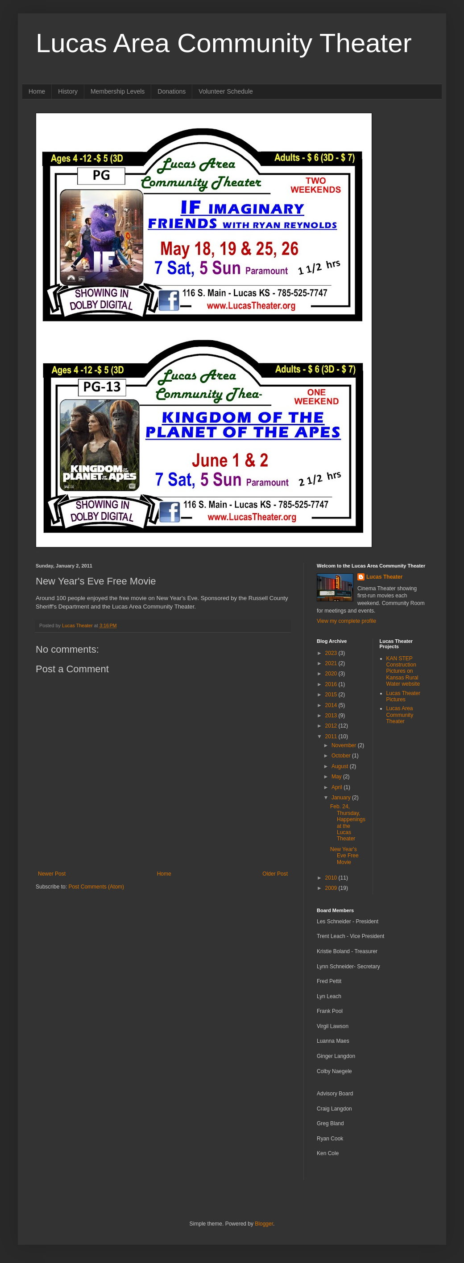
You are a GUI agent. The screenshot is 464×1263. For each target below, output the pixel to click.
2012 (332, 726)
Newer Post (52, 874)
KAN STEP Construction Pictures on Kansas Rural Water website (403, 671)
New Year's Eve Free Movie (344, 855)
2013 (332, 715)
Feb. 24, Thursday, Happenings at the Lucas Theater (347, 822)
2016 (332, 684)
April (337, 787)
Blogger (264, 1224)
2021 (332, 663)
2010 (332, 878)
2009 (332, 888)
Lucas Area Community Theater (224, 43)
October (341, 756)
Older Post (275, 874)
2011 (332, 736)
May (337, 776)
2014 (332, 705)
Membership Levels (118, 91)
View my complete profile (346, 621)
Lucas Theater (384, 577)
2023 (332, 653)
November (344, 745)
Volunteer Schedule (226, 91)
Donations (171, 91)
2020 (332, 674)
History (68, 91)
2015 (332, 694)
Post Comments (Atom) (96, 887)
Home (37, 91)
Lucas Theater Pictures (403, 696)
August (340, 766)
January (341, 797)
